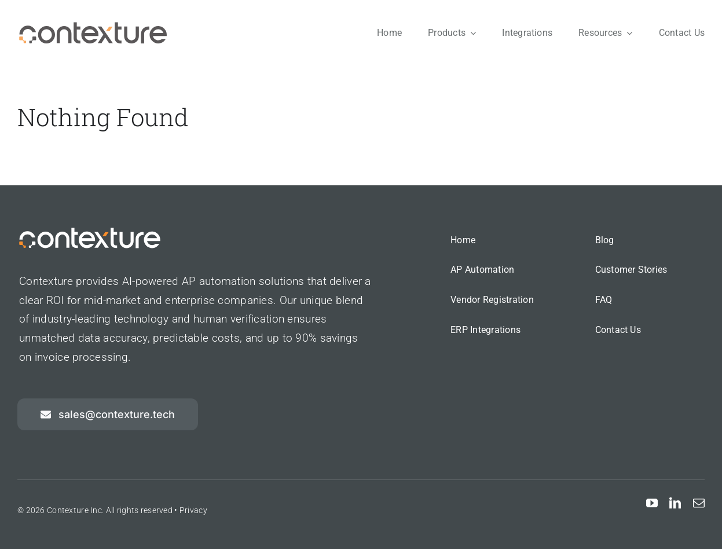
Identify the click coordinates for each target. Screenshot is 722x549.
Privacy (193, 510)
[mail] (699, 503)
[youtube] (652, 503)
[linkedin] (675, 503)
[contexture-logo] (92, 27)
